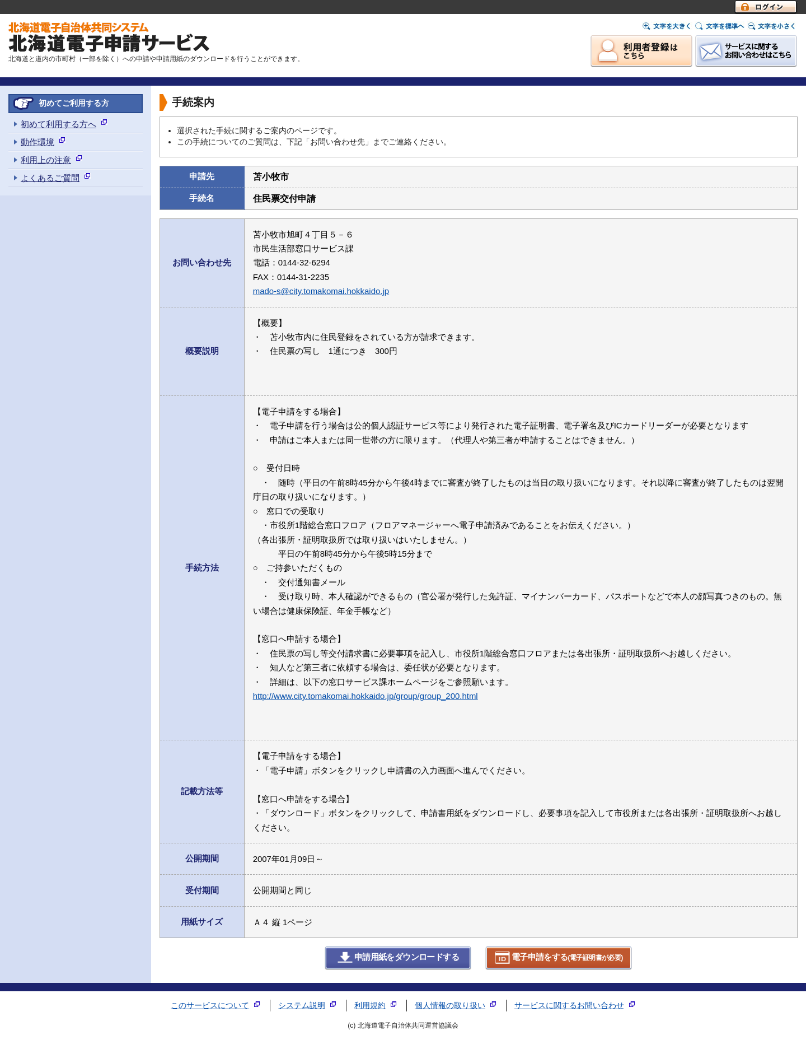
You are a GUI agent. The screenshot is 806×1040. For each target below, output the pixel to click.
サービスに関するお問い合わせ (569, 1005)
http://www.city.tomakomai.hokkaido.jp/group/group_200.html (365, 696)
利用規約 (370, 1005)
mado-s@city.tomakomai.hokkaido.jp (321, 291)
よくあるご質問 (50, 178)
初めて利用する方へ (58, 124)
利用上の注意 (46, 160)
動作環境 (37, 142)
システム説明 (301, 1005)
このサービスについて (210, 1005)
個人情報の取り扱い (450, 1005)
